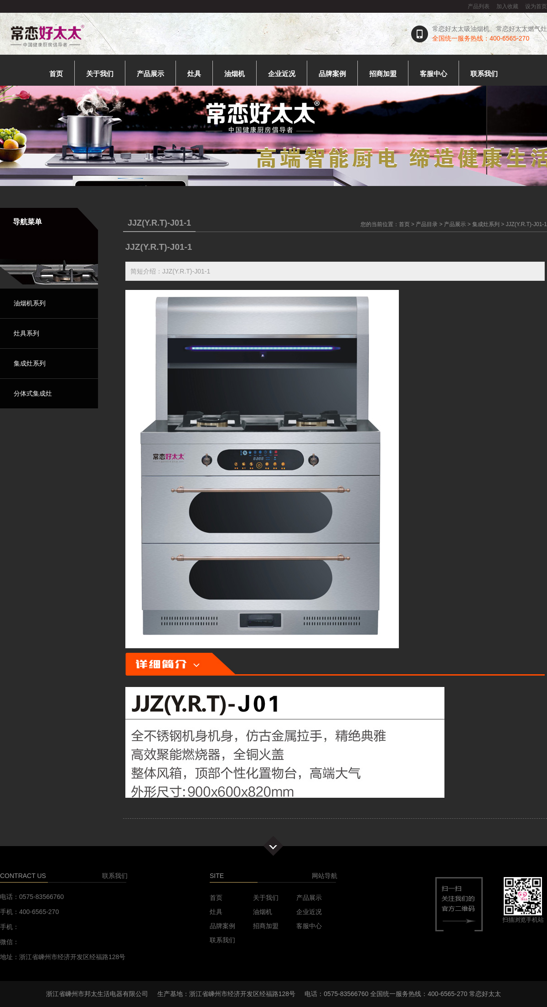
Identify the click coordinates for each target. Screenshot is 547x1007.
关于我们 (100, 73)
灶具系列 (26, 333)
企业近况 (281, 73)
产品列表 (479, 6)
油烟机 (234, 73)
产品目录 (427, 224)
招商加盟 (383, 73)
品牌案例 (332, 73)
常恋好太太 (485, 993)
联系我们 (484, 73)
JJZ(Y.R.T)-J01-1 (526, 224)
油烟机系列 (30, 303)
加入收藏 (507, 6)
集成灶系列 (30, 363)
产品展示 (150, 73)
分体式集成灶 (33, 393)
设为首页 (536, 6)
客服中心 (433, 73)
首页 (56, 73)
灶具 (194, 73)
